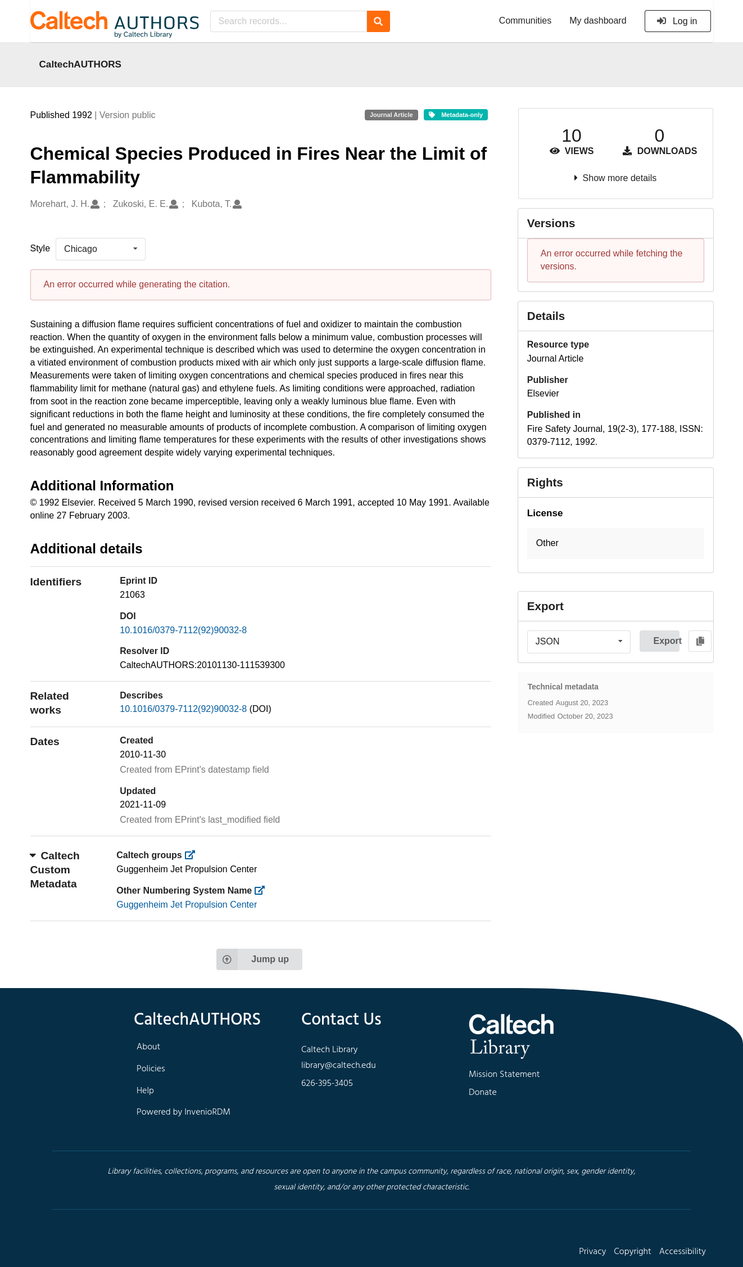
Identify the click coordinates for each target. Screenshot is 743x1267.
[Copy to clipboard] (700, 641)
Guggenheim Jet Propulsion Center (186, 904)
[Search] (378, 21)
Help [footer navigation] (145, 1091)
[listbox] (101, 249)
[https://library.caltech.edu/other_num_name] (263, 890)
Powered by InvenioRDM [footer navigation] (183, 1112)
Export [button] (666, 641)
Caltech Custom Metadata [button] (55, 869)
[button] (615, 543)
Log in (676, 21)
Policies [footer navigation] (151, 1069)
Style (40, 248)
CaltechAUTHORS (80, 64)
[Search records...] (288, 21)
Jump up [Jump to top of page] (252, 959)
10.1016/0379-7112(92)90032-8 (183, 630)
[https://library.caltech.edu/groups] (193, 855)
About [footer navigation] (148, 1047)
